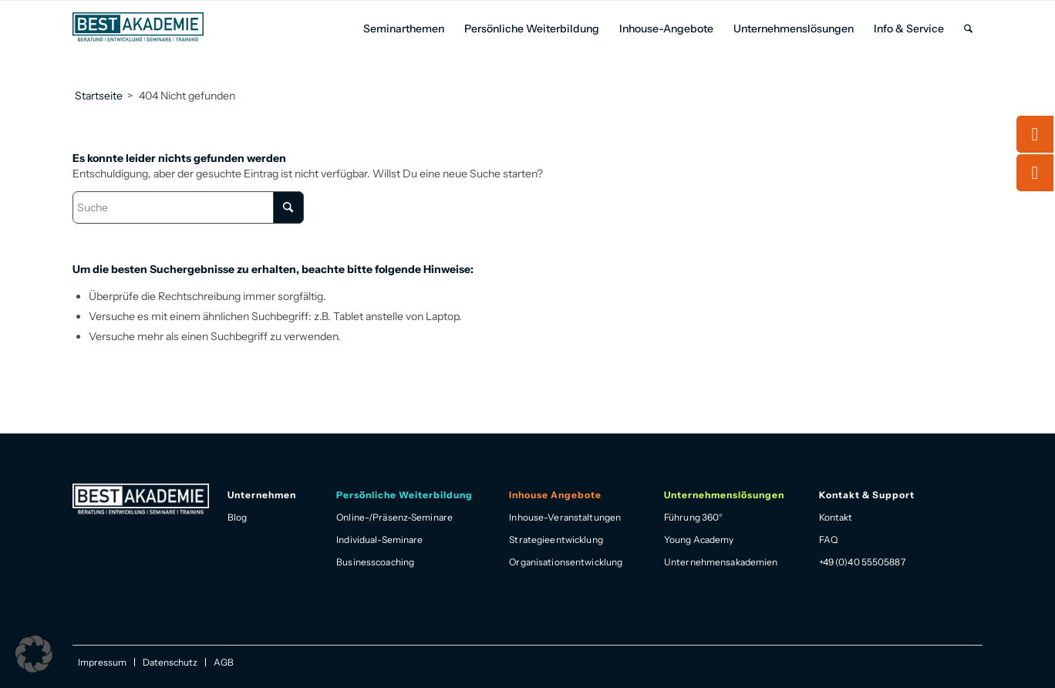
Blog (237, 517)
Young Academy (699, 539)
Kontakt (836, 517)
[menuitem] (403, 29)
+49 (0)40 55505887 (862, 562)
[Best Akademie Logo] (138, 27)
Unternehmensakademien (721, 562)
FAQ (828, 539)
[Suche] (968, 29)
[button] (34, 654)
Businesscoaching (375, 562)
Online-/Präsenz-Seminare (394, 517)
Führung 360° (693, 517)
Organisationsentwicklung (565, 562)
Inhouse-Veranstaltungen (565, 517)
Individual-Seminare (379, 539)
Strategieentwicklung (555, 539)
